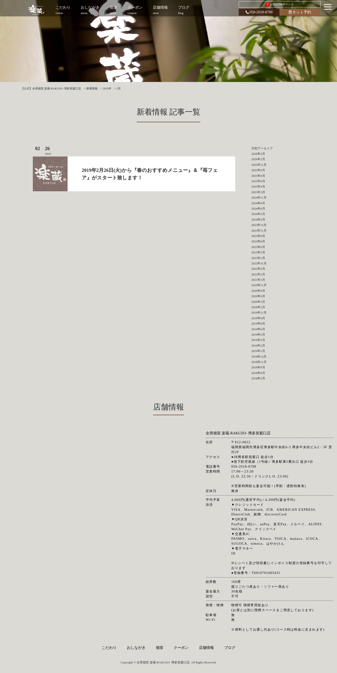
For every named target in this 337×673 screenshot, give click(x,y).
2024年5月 (258, 214)
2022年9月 (258, 268)
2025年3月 (258, 192)
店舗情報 (206, 648)
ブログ (229, 648)
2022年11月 (259, 263)
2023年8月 (258, 241)
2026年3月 (258, 153)
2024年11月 (259, 197)
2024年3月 (258, 219)
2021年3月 (258, 279)
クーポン (181, 648)
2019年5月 (258, 334)
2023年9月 (258, 236)
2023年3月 (258, 258)
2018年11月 (259, 362)
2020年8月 (258, 290)
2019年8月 (258, 323)
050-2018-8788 (259, 12)
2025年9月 (258, 170)
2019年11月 (259, 312)
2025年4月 (258, 186)
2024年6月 (258, 208)
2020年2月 (258, 307)
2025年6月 (258, 181)
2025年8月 (258, 175)
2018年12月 (259, 356)
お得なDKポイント (279, 4)
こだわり (109, 648)
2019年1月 (258, 351)
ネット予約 (300, 12)
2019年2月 (258, 345)
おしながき (136, 648)
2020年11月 (259, 285)
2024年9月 (258, 203)
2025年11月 (259, 164)
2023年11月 (259, 230)
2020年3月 (258, 301)
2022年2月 (258, 274)
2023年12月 (259, 225)
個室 (159, 648)
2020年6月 (258, 296)
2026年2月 (258, 159)
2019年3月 (258, 340)
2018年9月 (258, 367)
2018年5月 (258, 378)
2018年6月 (258, 373)
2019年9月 (258, 318)
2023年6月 (258, 247)
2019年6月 (258, 329)
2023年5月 (258, 252)
